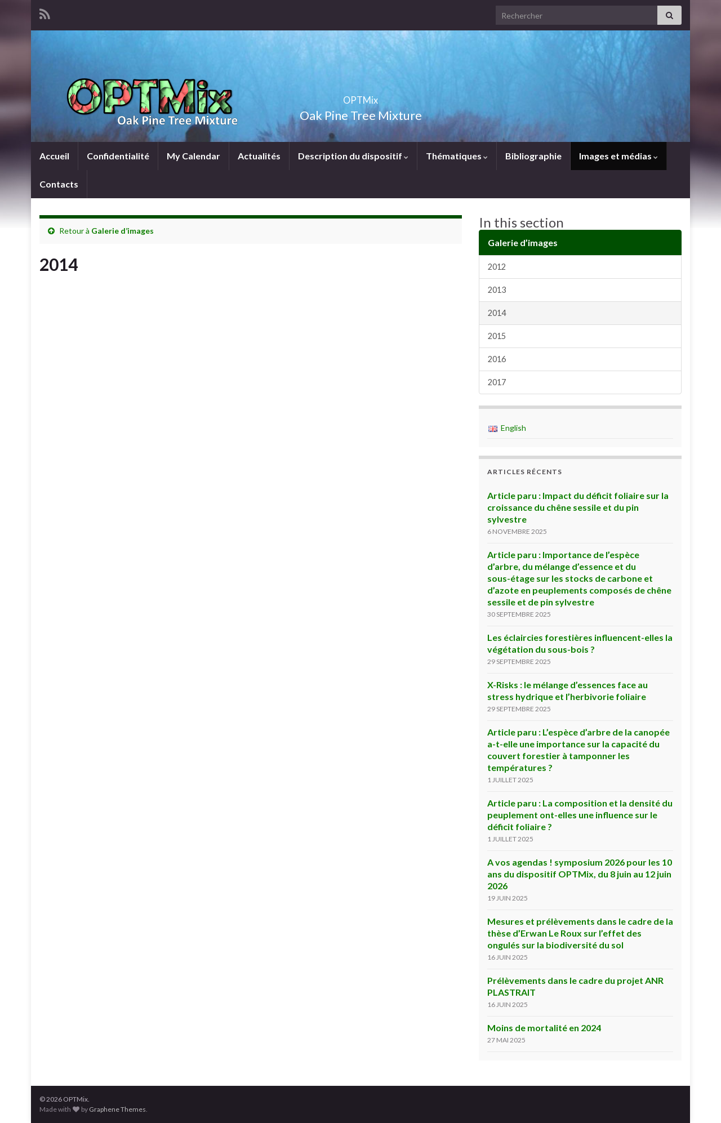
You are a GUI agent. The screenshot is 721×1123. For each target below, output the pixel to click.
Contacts (58, 184)
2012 (497, 266)
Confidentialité (118, 155)
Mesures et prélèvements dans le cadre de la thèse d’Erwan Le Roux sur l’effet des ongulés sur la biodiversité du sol (580, 933)
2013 (497, 290)
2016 (497, 359)
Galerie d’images (122, 230)
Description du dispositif (353, 155)
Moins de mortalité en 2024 (544, 1027)
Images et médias (618, 155)
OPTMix (360, 97)
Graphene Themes (117, 1109)
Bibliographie (533, 155)
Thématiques (457, 155)
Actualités (259, 155)
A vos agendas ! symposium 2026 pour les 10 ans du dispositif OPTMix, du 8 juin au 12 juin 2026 (579, 874)
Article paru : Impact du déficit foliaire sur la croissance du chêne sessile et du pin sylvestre (578, 507)
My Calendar (193, 155)
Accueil (54, 155)
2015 (497, 336)
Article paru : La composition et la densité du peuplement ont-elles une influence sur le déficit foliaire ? (580, 814)
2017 (497, 382)
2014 (497, 313)
